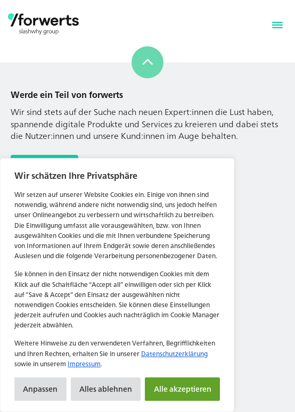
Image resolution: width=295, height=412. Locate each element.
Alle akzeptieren (182, 388)
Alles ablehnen (105, 388)
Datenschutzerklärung (174, 353)
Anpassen (40, 388)
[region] (117, 285)
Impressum (84, 363)
